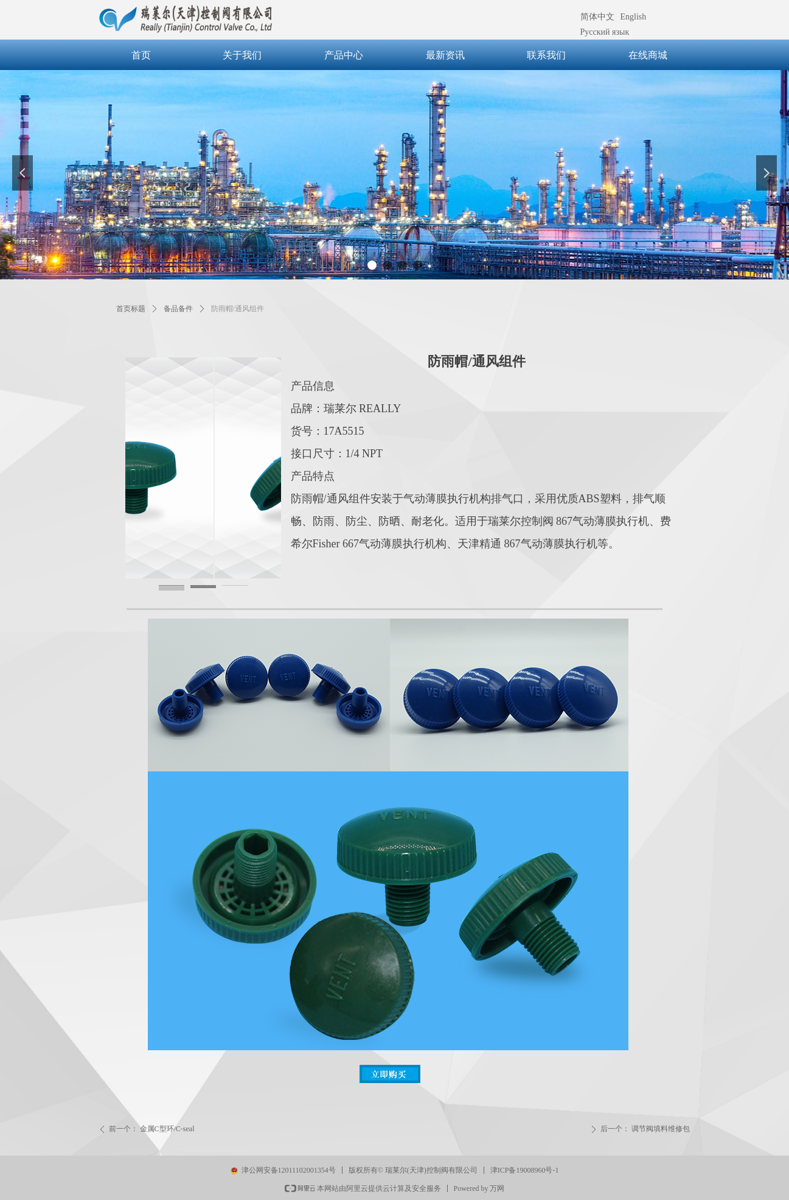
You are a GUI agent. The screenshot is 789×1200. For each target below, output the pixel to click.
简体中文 (597, 16)
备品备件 (178, 308)
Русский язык (605, 32)
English (633, 16)
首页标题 (130, 308)
